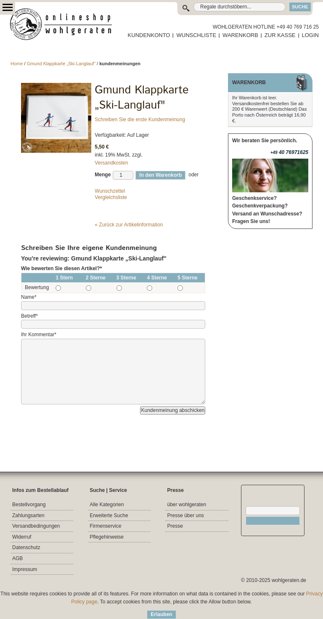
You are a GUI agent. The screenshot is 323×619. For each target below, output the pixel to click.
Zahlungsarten (28, 515)
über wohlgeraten (186, 504)
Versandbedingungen (36, 526)
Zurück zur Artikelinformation (129, 225)
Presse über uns (185, 515)
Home (17, 63)
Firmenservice (105, 526)
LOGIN (310, 35)
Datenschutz (26, 547)
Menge (103, 175)
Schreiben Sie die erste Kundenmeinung (140, 119)
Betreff (29, 316)
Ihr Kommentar (38, 334)
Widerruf (21, 537)
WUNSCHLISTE (196, 35)
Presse (175, 526)
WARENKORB (240, 35)
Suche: (187, 7)
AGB (17, 558)
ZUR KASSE (280, 35)
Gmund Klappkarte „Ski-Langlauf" (62, 63)
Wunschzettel (110, 191)
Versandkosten (111, 163)
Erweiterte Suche (109, 515)
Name (29, 297)
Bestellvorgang (28, 504)
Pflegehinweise (107, 537)
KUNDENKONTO (149, 35)
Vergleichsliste (111, 197)
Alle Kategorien (107, 504)
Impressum (24, 569)
